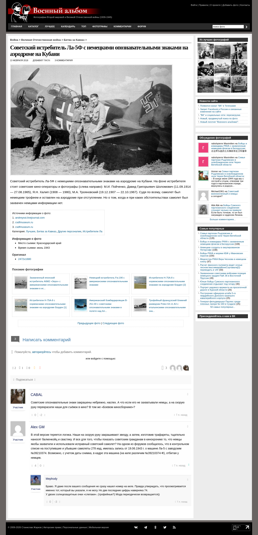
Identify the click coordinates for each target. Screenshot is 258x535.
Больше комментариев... (223, 219)
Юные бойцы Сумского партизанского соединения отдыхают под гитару (220, 282)
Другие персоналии (69, 231)
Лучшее (50, 26)
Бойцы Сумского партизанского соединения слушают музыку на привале (226, 207)
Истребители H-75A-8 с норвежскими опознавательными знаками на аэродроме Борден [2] (167, 281)
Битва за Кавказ (74, 39)
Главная (16, 26)
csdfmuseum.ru (24, 222)
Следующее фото (113, 323)
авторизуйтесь (41, 352)
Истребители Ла (92, 231)
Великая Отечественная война (41, 39)
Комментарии (122, 26)
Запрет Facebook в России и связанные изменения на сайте (220, 110)
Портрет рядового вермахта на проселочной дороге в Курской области (223, 288)
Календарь (68, 26)
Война (14, 39)
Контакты (245, 5)
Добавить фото (230, 5)
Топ (83, 26)
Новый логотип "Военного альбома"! (219, 122)
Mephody (51, 478)
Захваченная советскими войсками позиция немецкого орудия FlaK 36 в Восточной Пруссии (223, 275)
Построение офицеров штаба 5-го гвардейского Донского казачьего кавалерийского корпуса (218, 295)
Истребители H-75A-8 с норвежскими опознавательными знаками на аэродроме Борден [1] (48, 304)
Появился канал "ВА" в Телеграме (218, 106)
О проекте (215, 5)
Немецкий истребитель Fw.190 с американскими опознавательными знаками (108, 281)
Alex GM (38, 427)
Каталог (33, 26)
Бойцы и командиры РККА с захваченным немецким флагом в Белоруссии (229, 146)
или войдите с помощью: (101, 358)
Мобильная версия (99, 527)
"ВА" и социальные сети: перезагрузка (220, 115)
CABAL (37, 395)
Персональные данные (75, 527)
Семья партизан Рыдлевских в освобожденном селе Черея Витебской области (228, 161)
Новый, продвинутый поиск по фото (219, 118)
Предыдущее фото (89, 323)
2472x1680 (24, 259)
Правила (203, 5)
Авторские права (52, 527)
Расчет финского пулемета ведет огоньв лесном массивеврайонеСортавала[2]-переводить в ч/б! (221, 267)
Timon (46, 60)
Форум (141, 26)
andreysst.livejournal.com (30, 217)
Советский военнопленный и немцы (225, 192)
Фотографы (99, 26)
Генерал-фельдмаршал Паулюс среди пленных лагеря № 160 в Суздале (220, 302)
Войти (194, 5)
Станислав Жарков (32, 527)
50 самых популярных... (222, 307)
